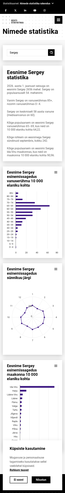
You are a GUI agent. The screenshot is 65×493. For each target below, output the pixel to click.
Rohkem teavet (19, 470)
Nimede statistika (30, 31)
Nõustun (41, 479)
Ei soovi (18, 479)
